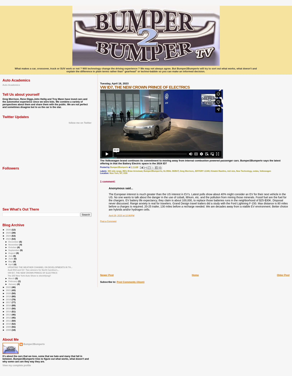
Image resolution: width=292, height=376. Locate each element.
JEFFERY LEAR (202, 171)
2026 (9, 229)
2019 (9, 296)
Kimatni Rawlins (218, 171)
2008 (9, 330)
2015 (9, 308)
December (13, 242)
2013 (9, 314)
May (10, 261)
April (11, 264)
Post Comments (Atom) (130, 282)
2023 (9, 239)
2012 (9, 317)
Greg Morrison (187, 171)
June (11, 259)
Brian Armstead (135, 171)
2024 (9, 235)
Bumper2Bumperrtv (153, 171)
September (14, 250)
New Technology (244, 171)
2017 (9, 302)
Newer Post (107, 275)
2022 (9, 287)
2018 (9, 299)
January (12, 284)
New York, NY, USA (118, 173)
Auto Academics (11, 85)
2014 (9, 311)
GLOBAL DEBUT (171, 171)
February (13, 281)
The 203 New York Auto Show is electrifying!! (29, 276)
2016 (9, 305)
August (12, 253)
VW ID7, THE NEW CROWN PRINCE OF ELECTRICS (32, 273)
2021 (9, 290)
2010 (9, 324)
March (11, 278)
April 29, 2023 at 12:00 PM (121, 215)
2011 (9, 320)
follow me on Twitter (80, 123)
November (14, 245)
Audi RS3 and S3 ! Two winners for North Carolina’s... (33, 270)
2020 (9, 293)
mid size (231, 171)
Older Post (283, 275)
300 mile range (114, 171)
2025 (9, 232)
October (12, 247)
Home (195, 275)
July (10, 256)
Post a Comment (108, 221)
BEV (124, 171)
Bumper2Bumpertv (34, 344)
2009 (9, 327)
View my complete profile (16, 365)
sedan (256, 171)
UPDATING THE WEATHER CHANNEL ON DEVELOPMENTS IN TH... (40, 267)
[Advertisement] (129, 247)
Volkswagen (265, 171)
